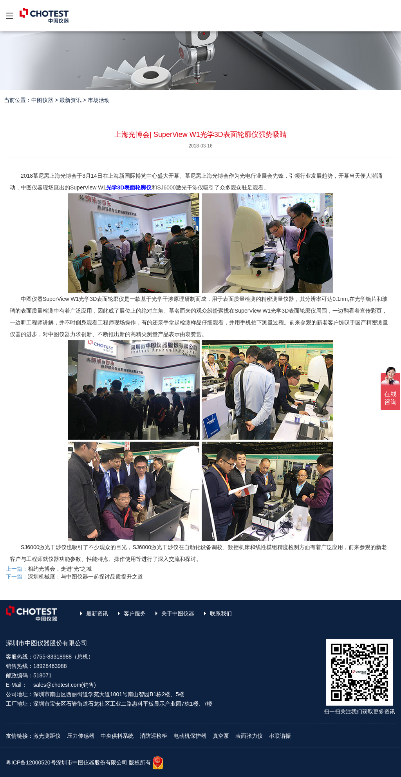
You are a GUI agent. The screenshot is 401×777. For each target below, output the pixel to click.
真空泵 (221, 736)
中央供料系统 (117, 736)
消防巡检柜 (153, 736)
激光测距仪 (47, 736)
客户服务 (135, 613)
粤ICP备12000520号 (31, 762)
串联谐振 (280, 736)
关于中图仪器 (177, 613)
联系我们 (221, 613)
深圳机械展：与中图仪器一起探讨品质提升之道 (85, 576)
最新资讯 (70, 100)
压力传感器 (80, 736)
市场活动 (99, 100)
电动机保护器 (189, 736)
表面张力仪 (249, 736)
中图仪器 (42, 100)
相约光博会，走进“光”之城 (60, 569)
